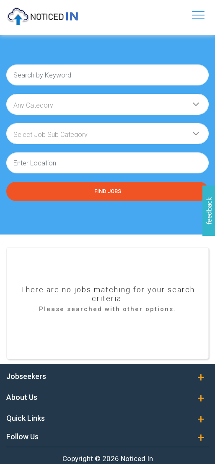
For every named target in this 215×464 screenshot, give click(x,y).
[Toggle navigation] (198, 15)
